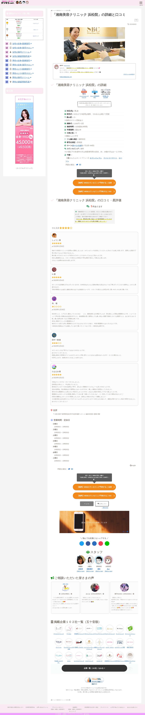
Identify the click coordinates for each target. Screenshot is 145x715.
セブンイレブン (96, 158)
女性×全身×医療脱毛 (22, 44)
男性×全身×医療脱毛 (22, 61)
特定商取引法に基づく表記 (91, 706)
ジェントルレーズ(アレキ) (84, 96)
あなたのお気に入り (133, 706)
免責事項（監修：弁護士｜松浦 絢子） (74, 707)
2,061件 (64, 714)
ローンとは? (77, 145)
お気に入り (102, 503)
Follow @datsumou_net (66, 76)
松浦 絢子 (90, 568)
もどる (87, 503)
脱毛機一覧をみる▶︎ (105, 96)
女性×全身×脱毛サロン (23, 48)
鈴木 (99, 568)
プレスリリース (105, 706)
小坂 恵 (80, 568)
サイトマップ (72, 710)
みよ (108, 568)
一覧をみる (105, 507)
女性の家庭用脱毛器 (22, 56)
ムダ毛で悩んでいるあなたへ (118, 706)
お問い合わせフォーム (42, 706)
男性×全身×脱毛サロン (23, 65)
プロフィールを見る (128, 74)
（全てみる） (86, 714)
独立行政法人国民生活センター (15, 706)
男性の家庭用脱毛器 (22, 82)
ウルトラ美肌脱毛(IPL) (94, 96)
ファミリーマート (110, 158)
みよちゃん (67, 65)
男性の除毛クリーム (22, 77)
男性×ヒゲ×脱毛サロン (23, 73)
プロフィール (80, 570)
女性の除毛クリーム (22, 52)
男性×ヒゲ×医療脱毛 (22, 69)
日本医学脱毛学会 (29, 706)
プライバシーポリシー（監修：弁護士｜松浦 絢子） (57, 707)
